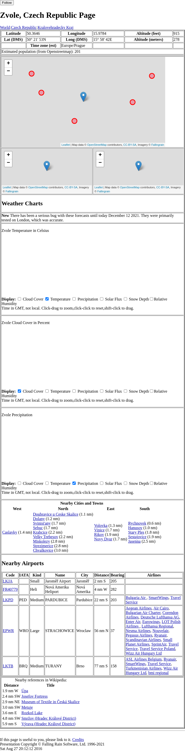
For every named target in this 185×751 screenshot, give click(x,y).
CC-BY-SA (129, 144)
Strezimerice (43, 546)
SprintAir (158, 644)
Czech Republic (24, 27)
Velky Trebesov (45, 537)
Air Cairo (161, 608)
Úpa (24, 691)
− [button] (8, 71)
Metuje (27, 707)
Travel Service (159, 664)
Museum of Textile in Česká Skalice (50, 702)
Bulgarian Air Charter (143, 613)
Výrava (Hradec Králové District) (48, 724)
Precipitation (87, 299)
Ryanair (160, 635)
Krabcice (40, 532)
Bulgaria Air (136, 597)
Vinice (99, 530)
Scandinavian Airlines (143, 640)
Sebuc (38, 528)
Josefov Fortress (34, 696)
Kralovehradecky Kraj (55, 27)
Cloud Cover (33, 299)
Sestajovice (137, 537)
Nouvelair (160, 631)
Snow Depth (139, 299)
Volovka (101, 525)
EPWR (8, 631)
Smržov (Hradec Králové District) (48, 718)
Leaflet (66, 144)
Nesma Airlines (138, 631)
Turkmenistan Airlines (143, 668)
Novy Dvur (103, 539)
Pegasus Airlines (139, 635)
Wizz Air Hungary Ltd (144, 653)
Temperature (60, 299)
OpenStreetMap (97, 144)
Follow (7, 3)
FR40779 (10, 589)
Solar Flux (113, 299)
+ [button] (8, 63)
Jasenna (134, 541)
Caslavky (9, 532)
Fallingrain (157, 144)
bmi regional (158, 673)
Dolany (39, 519)
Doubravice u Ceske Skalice (55, 514)
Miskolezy (41, 541)
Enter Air (133, 622)
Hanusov (135, 528)
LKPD (8, 600)
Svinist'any (42, 523)
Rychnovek (137, 523)
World (5, 27)
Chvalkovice (43, 550)
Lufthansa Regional (157, 626)
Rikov (99, 534)
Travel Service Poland (157, 649)
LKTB (8, 666)
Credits (78, 739)
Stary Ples (136, 532)
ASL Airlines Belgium (143, 659)
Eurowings (151, 622)
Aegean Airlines (139, 608)
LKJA (8, 581)
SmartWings (158, 597)
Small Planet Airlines (149, 642)
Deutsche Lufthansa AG (160, 617)
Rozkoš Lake (31, 713)
